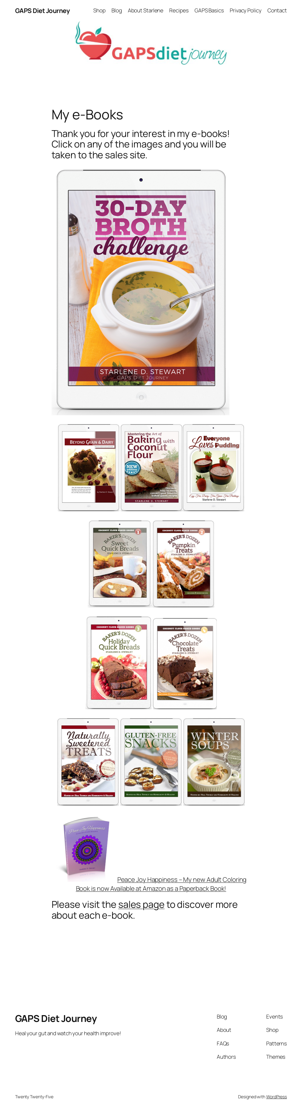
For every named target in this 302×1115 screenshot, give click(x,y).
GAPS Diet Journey (42, 10)
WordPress (276, 1097)
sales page (141, 904)
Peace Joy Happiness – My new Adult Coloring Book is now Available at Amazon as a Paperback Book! (151, 884)
